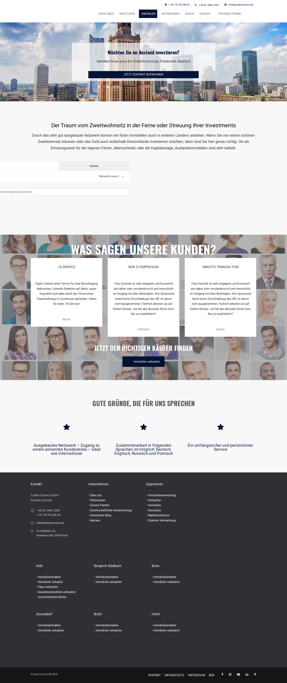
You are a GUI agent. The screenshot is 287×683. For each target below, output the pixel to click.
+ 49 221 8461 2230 (209, 5)
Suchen (237, 166)
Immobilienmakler (49, 577)
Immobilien (149, 13)
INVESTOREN (127, 13)
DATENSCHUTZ (174, 675)
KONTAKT (205, 13)
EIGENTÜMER (106, 13)
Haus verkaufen (48, 587)
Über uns (96, 495)
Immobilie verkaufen (143, 361)
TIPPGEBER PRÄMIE (229, 13)
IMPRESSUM (196, 675)
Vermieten (154, 505)
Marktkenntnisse (158, 515)
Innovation (154, 510)
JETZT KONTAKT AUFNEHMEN (143, 74)
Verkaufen (154, 500)
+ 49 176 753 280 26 (179, 4)
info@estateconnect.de (241, 4)
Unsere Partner (99, 505)
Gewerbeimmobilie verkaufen (57, 592)
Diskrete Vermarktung (162, 520)
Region (189, 13)
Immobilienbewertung (162, 495)
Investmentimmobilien (52, 597)
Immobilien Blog (100, 515)
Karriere (95, 520)
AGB (211, 675)
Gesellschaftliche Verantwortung (111, 510)
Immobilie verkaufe (50, 582)
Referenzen (97, 500)
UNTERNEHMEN (170, 13)
